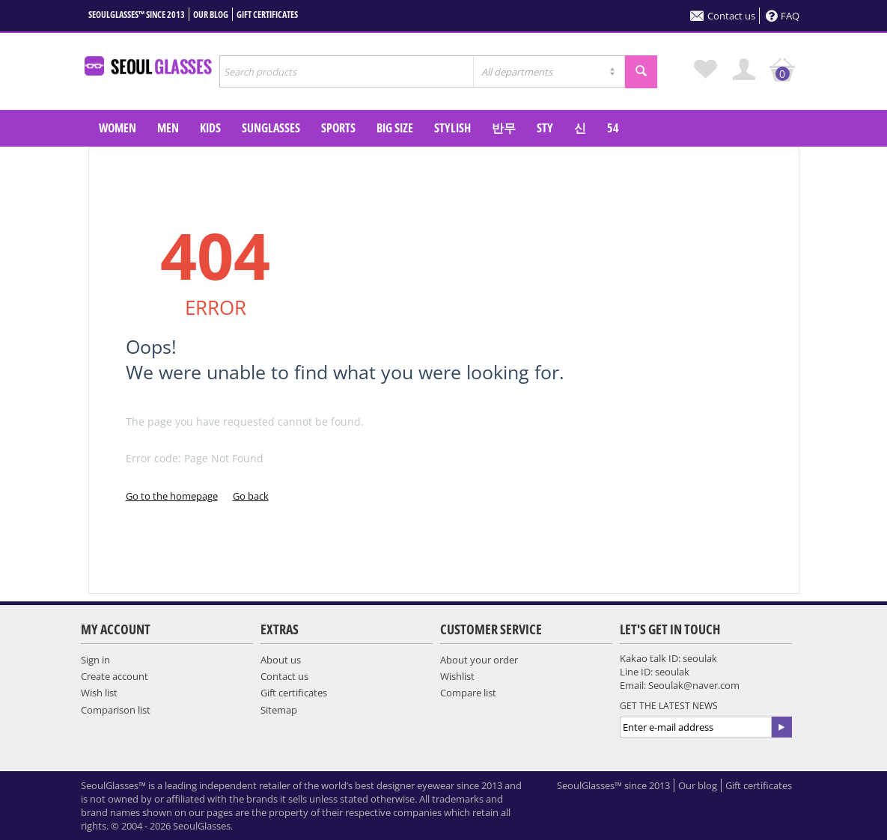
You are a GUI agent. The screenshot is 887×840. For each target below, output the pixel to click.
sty (545, 128)
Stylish (452, 128)
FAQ (782, 15)
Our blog (210, 14)
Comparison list (115, 710)
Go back (251, 496)
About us (280, 659)
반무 (504, 128)
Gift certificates (267, 14)
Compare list (468, 692)
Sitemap (278, 710)
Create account (114, 676)
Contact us (722, 15)
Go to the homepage (172, 496)
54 (613, 128)
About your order (479, 659)
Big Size (395, 128)
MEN (168, 128)
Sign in (95, 659)
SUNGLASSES (271, 128)
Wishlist (457, 676)
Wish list (99, 692)
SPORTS (338, 128)
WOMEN (117, 128)
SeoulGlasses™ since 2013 (136, 14)
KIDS (210, 128)
